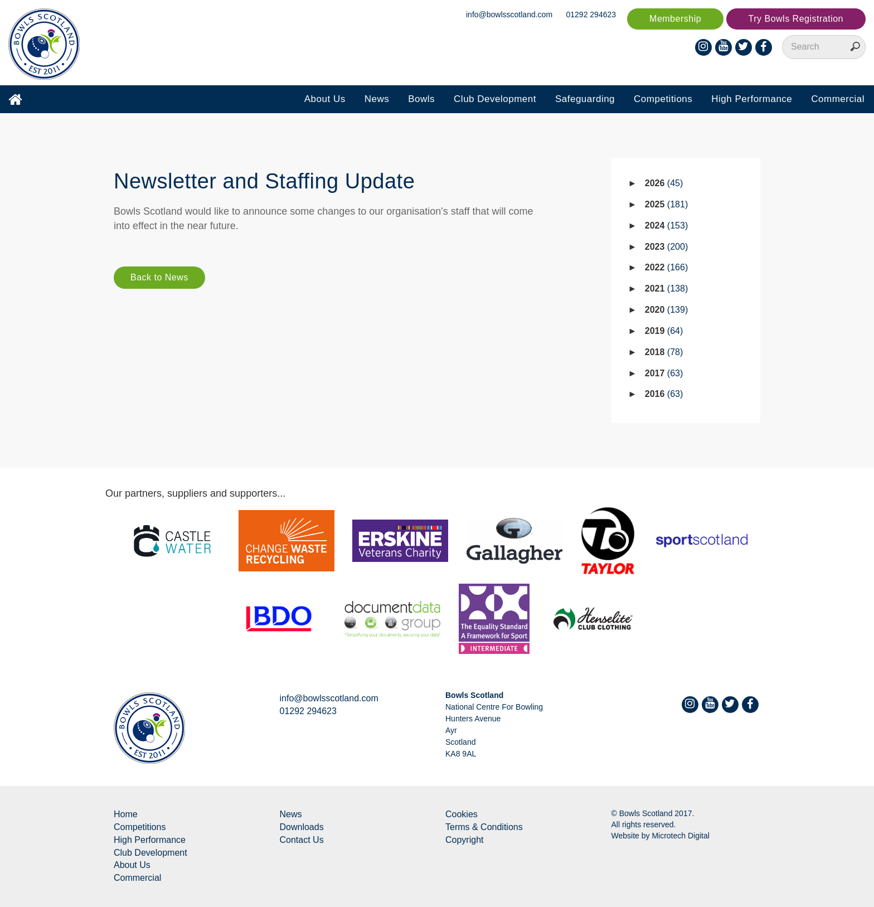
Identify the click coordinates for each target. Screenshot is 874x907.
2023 (666, 246)
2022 (666, 267)
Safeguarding (585, 99)
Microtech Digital (680, 835)
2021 (666, 288)
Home (126, 814)
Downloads (302, 827)
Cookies (461, 814)
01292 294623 (591, 14)
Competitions (663, 99)
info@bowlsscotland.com (509, 14)
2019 (664, 331)
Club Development (495, 99)
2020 (666, 309)
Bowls (421, 99)
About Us (325, 99)
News (377, 99)
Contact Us (302, 840)
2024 (666, 225)
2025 (666, 204)
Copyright (464, 840)
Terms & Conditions (484, 827)
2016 (664, 394)
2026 (664, 183)
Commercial (838, 99)
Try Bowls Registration (796, 18)
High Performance (751, 99)
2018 (664, 352)
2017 (664, 373)
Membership (675, 18)
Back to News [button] (159, 277)
